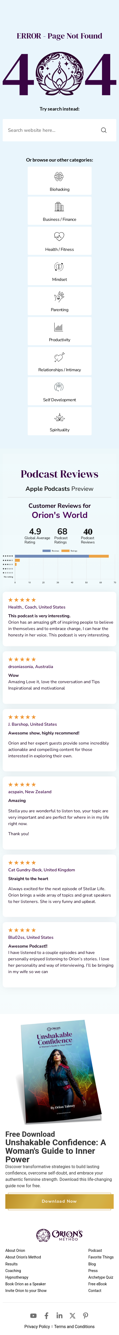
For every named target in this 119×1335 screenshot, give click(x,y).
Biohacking (59, 189)
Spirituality (59, 430)
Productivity (59, 340)
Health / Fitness (59, 249)
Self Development (59, 400)
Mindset (59, 279)
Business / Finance (59, 219)
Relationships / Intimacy (59, 370)
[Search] (103, 130)
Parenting (59, 310)
